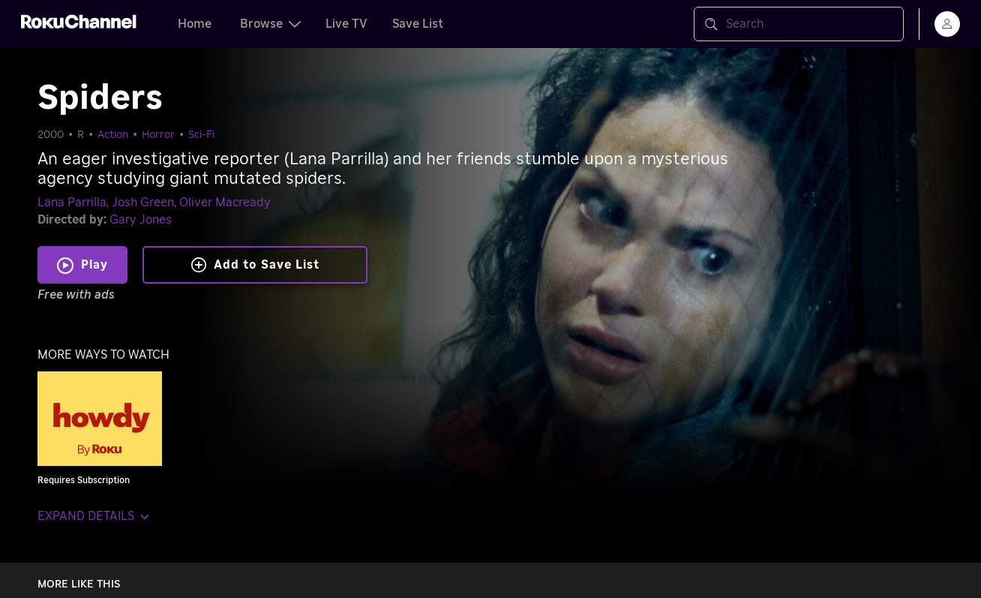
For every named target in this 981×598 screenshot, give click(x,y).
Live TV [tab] (347, 24)
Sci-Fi (201, 135)
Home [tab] (195, 24)
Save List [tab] (417, 24)
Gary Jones (141, 220)
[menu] (947, 24)
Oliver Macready (225, 203)
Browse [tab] (270, 24)
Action (113, 135)
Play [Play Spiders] (94, 265)
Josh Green (143, 203)
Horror (158, 135)
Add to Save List (255, 264)
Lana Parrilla (72, 203)
